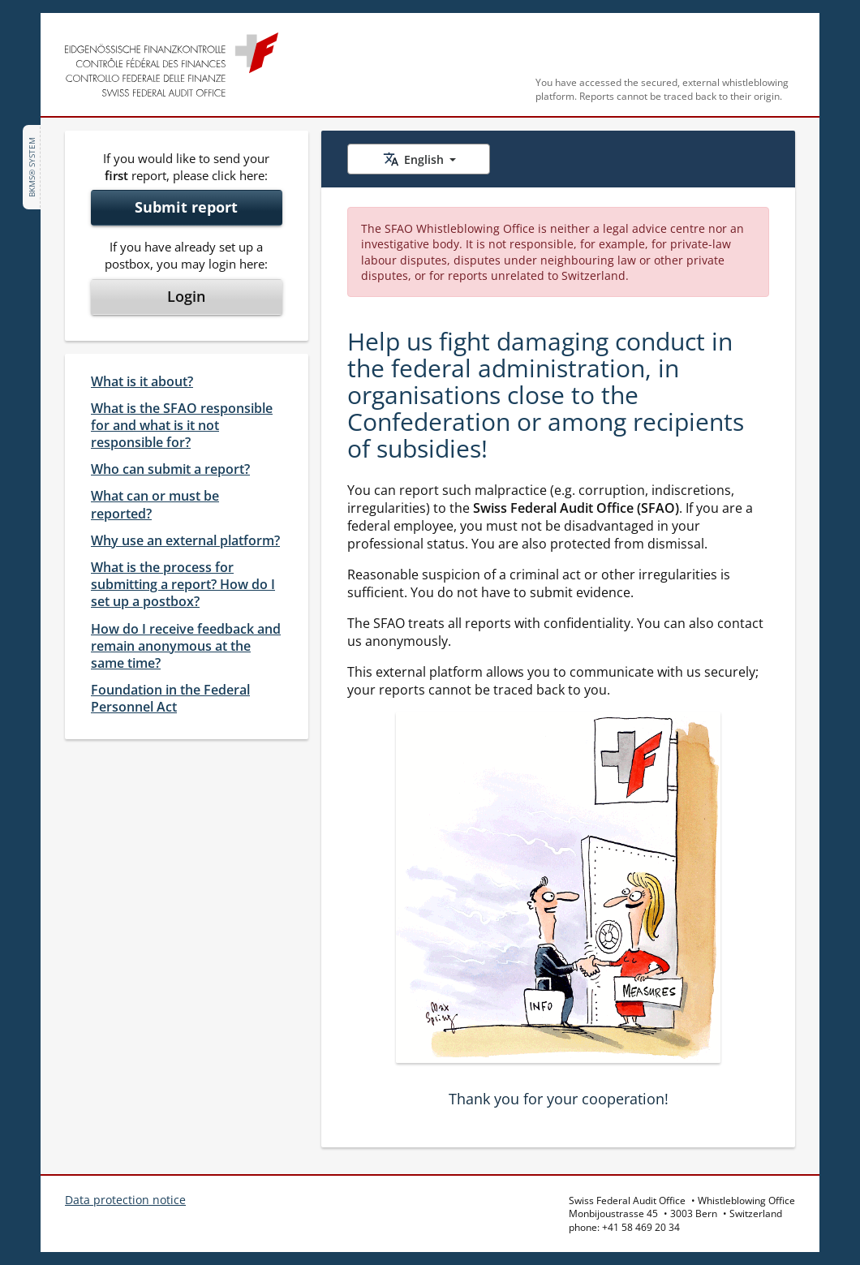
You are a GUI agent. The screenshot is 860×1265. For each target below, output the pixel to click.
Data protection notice (125, 1199)
